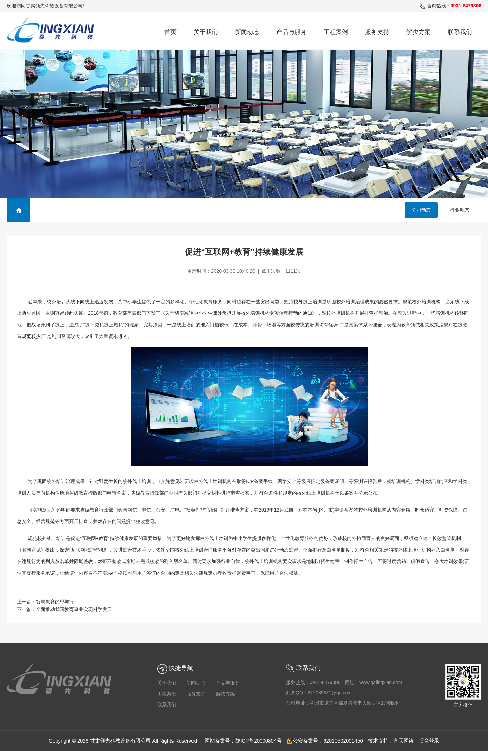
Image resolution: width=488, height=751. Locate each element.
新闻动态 (247, 31)
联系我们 (460, 31)
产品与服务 (291, 31)
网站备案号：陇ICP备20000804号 (243, 741)
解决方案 (418, 31)
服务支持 (377, 31)
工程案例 (336, 31)
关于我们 (206, 31)
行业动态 (459, 210)
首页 (170, 31)
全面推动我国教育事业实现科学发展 (74, 609)
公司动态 (421, 210)
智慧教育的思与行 (55, 601)
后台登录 (429, 741)
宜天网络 (403, 741)
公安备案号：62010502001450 (325, 741)
